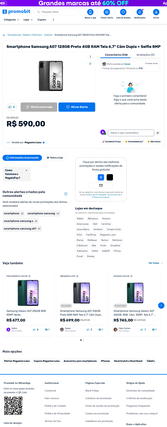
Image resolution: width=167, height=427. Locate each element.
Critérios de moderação (139, 326)
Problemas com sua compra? (142, 341)
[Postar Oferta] (107, 14)
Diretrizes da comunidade (140, 319)
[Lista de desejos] (76, 101)
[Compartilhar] (90, 57)
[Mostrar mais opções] (53, 19)
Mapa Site (50, 357)
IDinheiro (50, 376)
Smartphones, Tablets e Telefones (26, 29)
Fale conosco (52, 326)
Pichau (117, 245)
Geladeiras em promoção (99, 349)
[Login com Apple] (110, 171)
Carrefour (106, 218)
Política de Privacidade (96, 189)
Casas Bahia (83, 223)
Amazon (106, 212)
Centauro (98, 223)
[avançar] (161, 267)
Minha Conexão (53, 399)
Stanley (91, 250)
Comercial (50, 319)
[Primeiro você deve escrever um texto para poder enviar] (158, 126)
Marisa (80, 234)
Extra (79, 228)
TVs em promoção (95, 364)
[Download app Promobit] (90, 14)
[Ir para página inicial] (5, 29)
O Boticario (82, 239)
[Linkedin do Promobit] (157, 384)
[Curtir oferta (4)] (11, 101)
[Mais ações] (90, 50)
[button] (90, 171)
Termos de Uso (113, 189)
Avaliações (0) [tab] (145, 48)
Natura (104, 234)
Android (49, 29)
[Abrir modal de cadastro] (156, 14)
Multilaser (92, 234)
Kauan (127, 58)
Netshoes (117, 234)
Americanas (83, 218)
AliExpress (93, 212)
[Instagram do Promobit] (148, 384)
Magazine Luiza (108, 228)
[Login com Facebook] (101, 171)
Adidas (80, 212)
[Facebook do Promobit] (130, 384)
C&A (95, 218)
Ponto (103, 239)
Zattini (95, 245)
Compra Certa (114, 223)
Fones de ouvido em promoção (102, 334)
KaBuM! (106, 245)
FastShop (91, 228)
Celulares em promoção (98, 326)
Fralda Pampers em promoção (101, 357)
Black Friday (92, 319)
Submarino (82, 245)
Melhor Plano (52, 383)
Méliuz (48, 391)
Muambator (51, 406)
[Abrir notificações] (140, 14)
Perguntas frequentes (138, 334)
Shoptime (115, 239)
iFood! (80, 250)
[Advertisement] (36, 240)
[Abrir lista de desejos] (123, 14)
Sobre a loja (56, 151)
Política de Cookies (100, 191)
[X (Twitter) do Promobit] (139, 384)
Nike (94, 239)
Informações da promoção (22, 151)
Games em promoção (97, 341)
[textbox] (131, 127)
